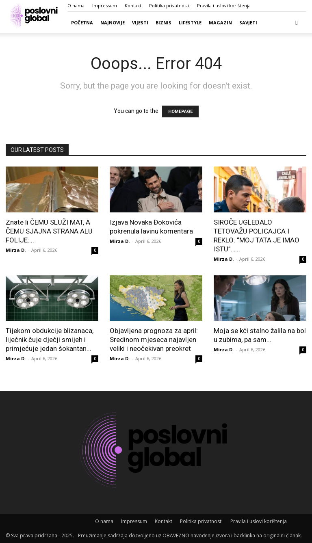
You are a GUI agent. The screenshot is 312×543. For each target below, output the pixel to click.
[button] (296, 22)
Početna (82, 22)
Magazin (220, 22)
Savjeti (248, 22)
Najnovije (112, 22)
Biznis (163, 22)
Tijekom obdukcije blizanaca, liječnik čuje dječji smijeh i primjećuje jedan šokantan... (49, 340)
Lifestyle (190, 22)
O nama (75, 5)
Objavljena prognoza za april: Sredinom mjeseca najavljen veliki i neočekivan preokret (154, 340)
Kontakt (133, 5)
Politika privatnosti (169, 5)
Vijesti (140, 22)
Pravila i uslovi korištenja (224, 5)
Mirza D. (16, 250)
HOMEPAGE (180, 111)
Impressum (104, 5)
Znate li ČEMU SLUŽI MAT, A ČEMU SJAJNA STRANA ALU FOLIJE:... (49, 231)
